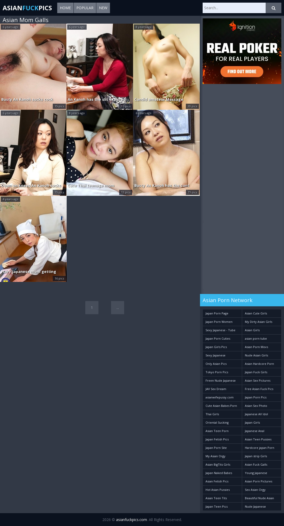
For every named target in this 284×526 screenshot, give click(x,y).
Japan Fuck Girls (256, 372)
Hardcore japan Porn (259, 448)
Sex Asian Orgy (255, 490)
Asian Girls (252, 330)
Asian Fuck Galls (256, 464)
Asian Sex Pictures (257, 380)
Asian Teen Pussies (258, 439)
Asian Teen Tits (216, 498)
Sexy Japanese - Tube (220, 330)
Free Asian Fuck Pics (259, 389)
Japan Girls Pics (216, 347)
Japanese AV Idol (256, 414)
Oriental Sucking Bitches (217, 423)
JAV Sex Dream (216, 389)
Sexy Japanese (215, 355)
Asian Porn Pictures (258, 481)
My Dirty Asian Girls (258, 322)
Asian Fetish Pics (217, 481)
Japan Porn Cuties (218, 338)
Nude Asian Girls (256, 355)
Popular (84, 7)
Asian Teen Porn (217, 431)
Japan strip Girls (256, 456)
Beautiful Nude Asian (259, 498)
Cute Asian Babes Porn (221, 406)
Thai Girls (212, 414)
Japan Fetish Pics (217, 439)
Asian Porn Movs (256, 347)
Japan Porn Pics (255, 397)
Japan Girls (252, 422)
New (103, 7)
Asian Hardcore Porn (259, 364)
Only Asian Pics (216, 364)
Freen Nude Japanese (221, 380)
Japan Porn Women (219, 322)
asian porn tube (256, 338)
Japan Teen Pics (217, 506)
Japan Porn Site (216, 448)
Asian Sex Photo (256, 406)
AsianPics (27, 7)
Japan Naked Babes (219, 473)
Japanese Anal (254, 431)
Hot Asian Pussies (218, 490)
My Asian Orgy (215, 456)
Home (65, 7)
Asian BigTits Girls (218, 464)
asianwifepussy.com (220, 397)
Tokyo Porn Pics (217, 372)
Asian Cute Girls (256, 313)
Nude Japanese (255, 506)
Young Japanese (256, 473)
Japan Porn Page (217, 313)
